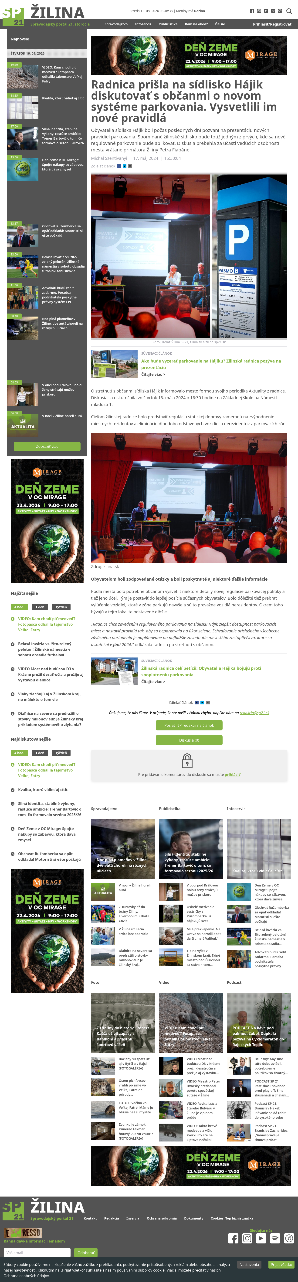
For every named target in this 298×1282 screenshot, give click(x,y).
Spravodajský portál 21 (51, 1218)
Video (164, 982)
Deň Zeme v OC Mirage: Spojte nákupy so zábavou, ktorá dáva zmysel (47, 834)
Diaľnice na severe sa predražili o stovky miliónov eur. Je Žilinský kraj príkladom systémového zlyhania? (50, 719)
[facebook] (119, 166)
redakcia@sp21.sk (254, 712)
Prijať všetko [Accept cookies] (281, 1264)
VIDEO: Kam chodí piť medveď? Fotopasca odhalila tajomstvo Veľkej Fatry (46, 624)
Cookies (217, 1218)
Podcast (234, 982)
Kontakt (90, 1218)
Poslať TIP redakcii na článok (189, 725)
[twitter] (124, 166)
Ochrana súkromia (162, 1218)
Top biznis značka (239, 1218)
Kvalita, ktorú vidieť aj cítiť (43, 789)
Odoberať (86, 1252)
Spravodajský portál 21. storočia (60, 24)
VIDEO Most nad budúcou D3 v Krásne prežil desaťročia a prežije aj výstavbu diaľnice (51, 674)
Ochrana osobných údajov (26, 1275)
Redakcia (111, 1218)
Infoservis (143, 24)
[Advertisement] (47, 198)
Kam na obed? (196, 24)
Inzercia (132, 1218)
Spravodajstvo (116, 24)
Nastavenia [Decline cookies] (249, 1264)
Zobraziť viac (47, 446)
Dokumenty (193, 1218)
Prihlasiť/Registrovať (272, 24)
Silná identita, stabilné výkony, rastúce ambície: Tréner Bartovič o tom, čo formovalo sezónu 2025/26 (49, 809)
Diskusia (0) (189, 740)
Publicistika (168, 24)
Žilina (57, 12)
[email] (130, 166)
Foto (95, 982)
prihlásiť (232, 774)
